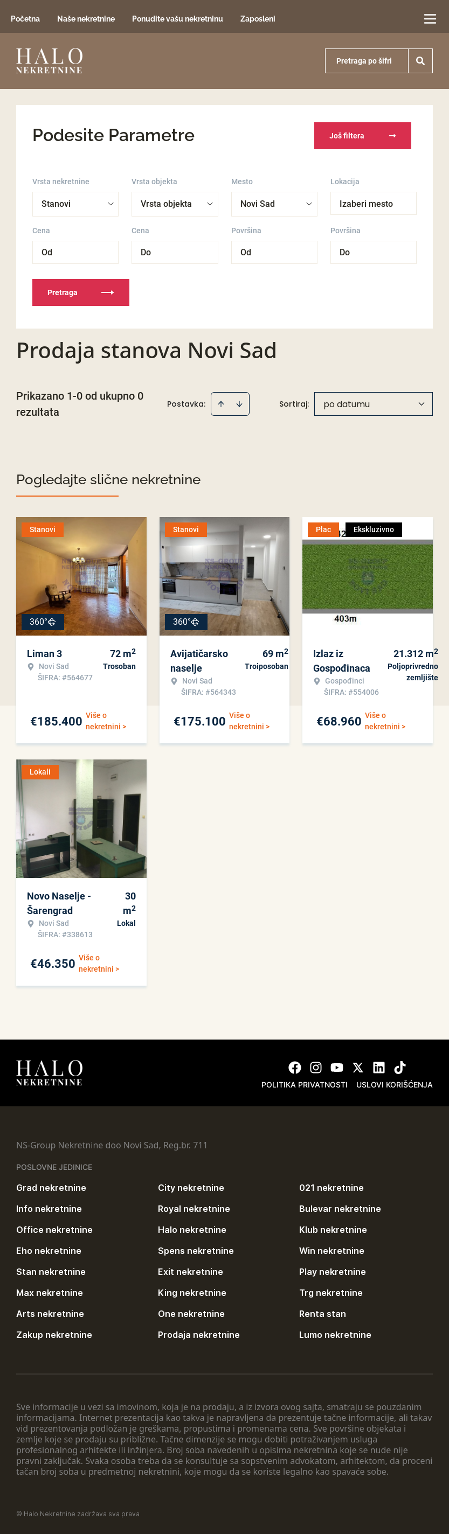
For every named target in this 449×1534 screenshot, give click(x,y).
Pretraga (80, 291)
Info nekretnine (49, 1207)
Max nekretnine (49, 1291)
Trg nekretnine (331, 1291)
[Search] (420, 60)
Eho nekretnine (48, 1249)
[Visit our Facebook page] (294, 1066)
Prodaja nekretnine (199, 1333)
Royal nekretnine (194, 1207)
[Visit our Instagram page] (315, 1066)
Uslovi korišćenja (394, 1083)
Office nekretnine (54, 1228)
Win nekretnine (331, 1249)
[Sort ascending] (221, 403)
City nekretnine (191, 1186)
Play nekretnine (332, 1270)
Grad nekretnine (51, 1186)
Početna (25, 19)
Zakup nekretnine (54, 1333)
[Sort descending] (239, 403)
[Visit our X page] (357, 1066)
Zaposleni (257, 19)
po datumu (346, 403)
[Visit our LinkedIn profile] (378, 1066)
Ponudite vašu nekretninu (177, 19)
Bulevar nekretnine (340, 1207)
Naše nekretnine (86, 19)
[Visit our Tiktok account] (399, 1066)
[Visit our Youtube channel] (336, 1066)
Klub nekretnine (333, 1228)
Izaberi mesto (366, 203)
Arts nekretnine (50, 1312)
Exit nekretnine (190, 1270)
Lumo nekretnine (335, 1333)
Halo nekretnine (192, 1228)
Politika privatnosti (304, 1083)
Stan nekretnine (51, 1270)
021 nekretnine (331, 1186)
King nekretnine (192, 1291)
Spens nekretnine (196, 1249)
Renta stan (322, 1312)
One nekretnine (191, 1312)
